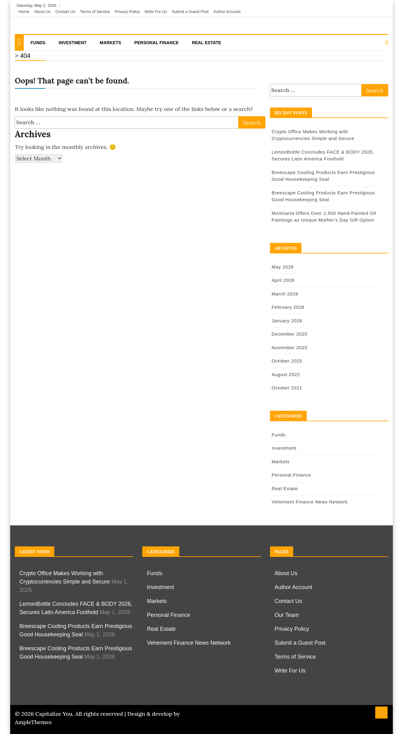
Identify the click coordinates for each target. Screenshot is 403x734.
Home (24, 11)
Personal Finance (156, 42)
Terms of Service (95, 11)
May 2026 (282, 266)
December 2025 (289, 334)
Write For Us (155, 11)
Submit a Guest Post (190, 11)
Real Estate (206, 42)
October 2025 (286, 360)
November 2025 (289, 347)
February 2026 (287, 307)
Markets (110, 42)
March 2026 (284, 293)
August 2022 (285, 374)
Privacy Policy (127, 11)
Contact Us (65, 11)
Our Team (287, 615)
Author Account (227, 11)
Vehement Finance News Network (309, 501)
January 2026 (286, 320)
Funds (38, 42)
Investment (72, 42)
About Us (42, 11)
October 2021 (286, 387)
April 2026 (282, 280)
